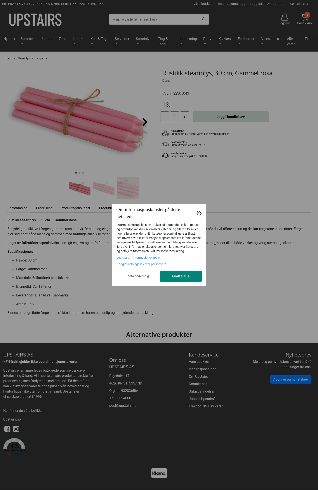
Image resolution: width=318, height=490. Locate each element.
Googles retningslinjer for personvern (141, 264)
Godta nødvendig (137, 276)
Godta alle (180, 276)
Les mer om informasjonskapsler (138, 257)
